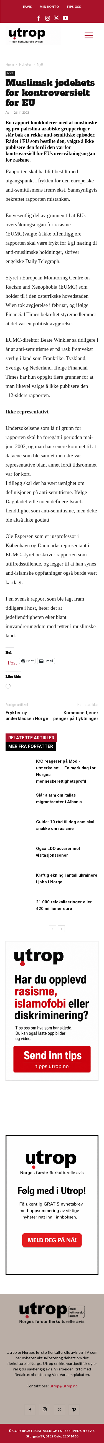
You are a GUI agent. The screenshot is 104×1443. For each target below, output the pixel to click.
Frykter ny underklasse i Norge (27, 715)
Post (12, 661)
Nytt (40, 64)
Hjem (10, 64)
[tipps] (52, 1079)
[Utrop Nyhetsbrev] (52, 1273)
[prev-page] (52, 928)
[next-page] (61, 928)
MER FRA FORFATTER (30, 746)
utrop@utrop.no (64, 1386)
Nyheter (25, 64)
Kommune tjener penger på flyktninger (75, 715)
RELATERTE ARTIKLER (31, 737)
